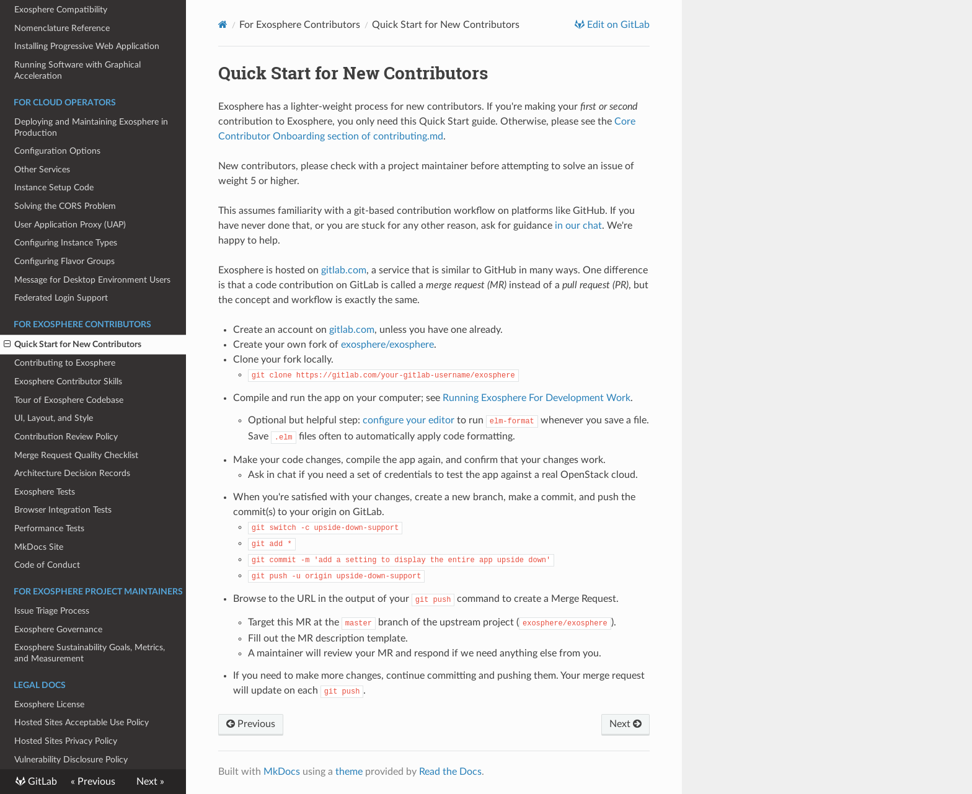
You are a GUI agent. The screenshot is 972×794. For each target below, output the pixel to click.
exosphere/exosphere (387, 345)
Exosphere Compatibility (60, 9)
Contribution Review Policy (66, 436)
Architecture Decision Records (72, 473)
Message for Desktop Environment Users (92, 280)
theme (349, 772)
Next (625, 724)
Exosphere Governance (58, 629)
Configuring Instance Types (65, 242)
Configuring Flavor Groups (64, 261)
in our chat (578, 226)
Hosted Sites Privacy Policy (65, 741)
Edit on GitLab (617, 25)
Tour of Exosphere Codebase (68, 400)
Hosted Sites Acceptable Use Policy (81, 722)
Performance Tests (49, 528)
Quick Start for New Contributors (72, 344)
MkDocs (281, 772)
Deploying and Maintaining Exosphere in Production (91, 127)
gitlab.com (343, 270)
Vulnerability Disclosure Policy (71, 759)
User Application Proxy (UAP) (70, 224)
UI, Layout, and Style (53, 418)
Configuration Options (57, 151)
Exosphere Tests (44, 491)
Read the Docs (450, 772)
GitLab (41, 782)
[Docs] (223, 24)
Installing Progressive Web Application (86, 46)
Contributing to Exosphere (64, 363)
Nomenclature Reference (62, 28)
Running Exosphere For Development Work (536, 398)
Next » (150, 782)
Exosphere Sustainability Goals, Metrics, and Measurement (89, 653)
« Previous (93, 782)
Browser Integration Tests (63, 509)
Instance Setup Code (54, 187)
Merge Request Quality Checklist (76, 455)
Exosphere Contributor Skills (68, 381)
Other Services (42, 169)
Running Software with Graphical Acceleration (77, 70)
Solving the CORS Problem (65, 206)
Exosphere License (49, 704)
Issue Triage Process (51, 610)
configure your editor (408, 420)
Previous (250, 724)
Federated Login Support (61, 297)
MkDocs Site (38, 547)
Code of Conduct (47, 565)
